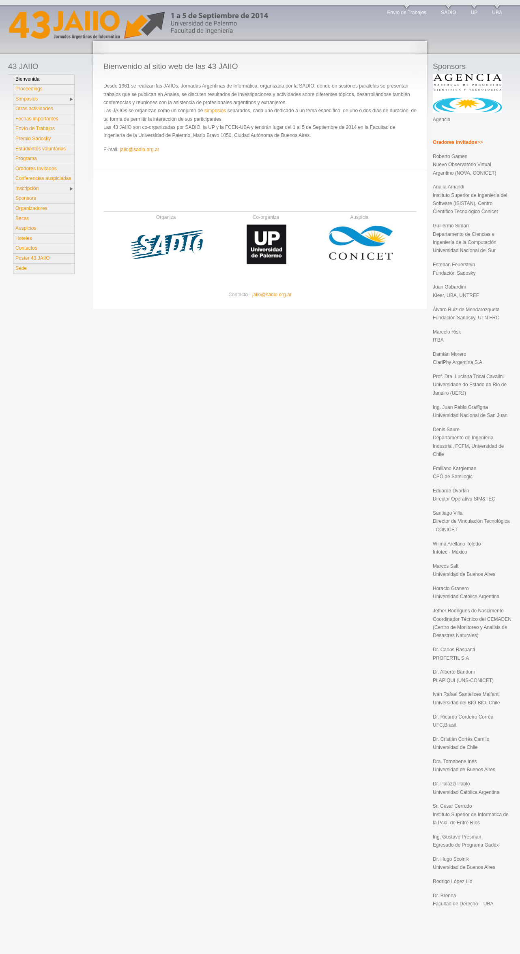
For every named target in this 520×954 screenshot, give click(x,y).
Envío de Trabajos (407, 12)
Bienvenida (27, 79)
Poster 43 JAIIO (32, 258)
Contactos (26, 248)
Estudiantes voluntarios (40, 149)
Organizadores (31, 208)
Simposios (26, 99)
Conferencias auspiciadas (43, 178)
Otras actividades (34, 108)
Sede (21, 268)
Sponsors (25, 198)
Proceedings (29, 89)
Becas (22, 218)
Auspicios (25, 228)
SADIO (448, 12)
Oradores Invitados (35, 168)
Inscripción (27, 188)
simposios (215, 110)
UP (474, 12)
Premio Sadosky (33, 138)
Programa (26, 158)
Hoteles (23, 238)
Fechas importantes (36, 119)
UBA (497, 12)
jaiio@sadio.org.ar (139, 149)
